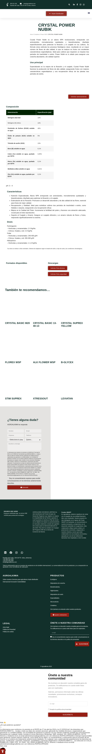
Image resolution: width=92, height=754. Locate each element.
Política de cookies (8, 631)
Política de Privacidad (9, 629)
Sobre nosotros (7, 579)
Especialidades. (55, 598)
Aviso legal (6, 627)
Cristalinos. (53, 605)
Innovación (14, 582)
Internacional (6, 582)
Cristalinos (37, 34)
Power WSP (44, 34)
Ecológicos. (53, 579)
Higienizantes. (54, 590)
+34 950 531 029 (8, 559)
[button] (69, 4)
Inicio (31, 34)
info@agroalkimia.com (10, 562)
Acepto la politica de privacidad (60, 709)
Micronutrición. (54, 602)
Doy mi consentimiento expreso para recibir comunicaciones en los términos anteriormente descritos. (24, 480)
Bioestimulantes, (55, 587)
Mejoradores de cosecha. (57, 583)
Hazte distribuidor (33, 579)
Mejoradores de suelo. (56, 594)
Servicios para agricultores (19, 579)
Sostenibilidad (21, 582)
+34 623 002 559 (8, 560)
